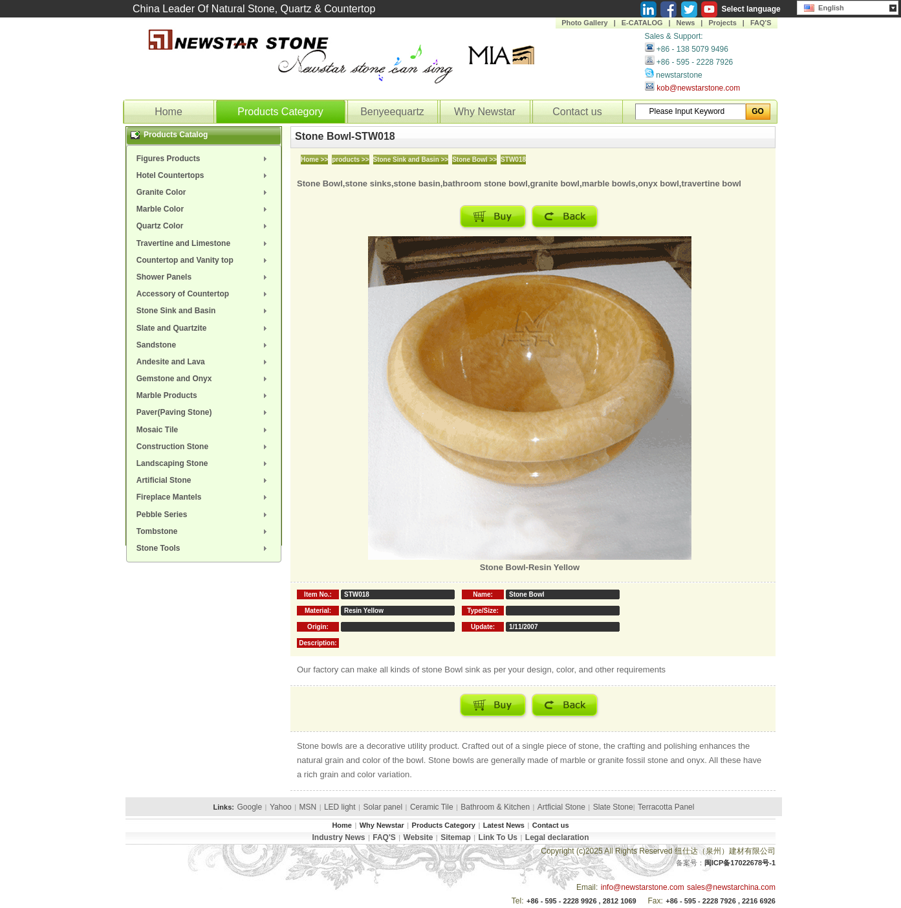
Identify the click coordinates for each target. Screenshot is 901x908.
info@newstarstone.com (642, 887)
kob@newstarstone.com (698, 88)
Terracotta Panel (666, 807)
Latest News (504, 825)
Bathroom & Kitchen (495, 807)
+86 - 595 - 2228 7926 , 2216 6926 (721, 901)
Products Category (280, 111)
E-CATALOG (642, 23)
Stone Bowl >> (474, 159)
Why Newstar (485, 111)
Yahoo (281, 807)
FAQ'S (761, 23)
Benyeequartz (392, 111)
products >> (350, 159)
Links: (223, 807)
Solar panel (382, 807)
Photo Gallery (584, 23)
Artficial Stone (561, 807)
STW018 (513, 159)
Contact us (577, 111)
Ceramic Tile (431, 807)
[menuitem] (203, 158)
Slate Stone (613, 807)
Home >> (314, 159)
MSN (308, 807)
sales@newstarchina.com (731, 887)
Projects (722, 23)
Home (168, 111)
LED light (340, 807)
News (686, 23)
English (824, 6)
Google (249, 807)
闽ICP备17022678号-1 (740, 863)
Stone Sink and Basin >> (411, 159)
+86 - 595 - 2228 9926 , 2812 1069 (581, 901)
